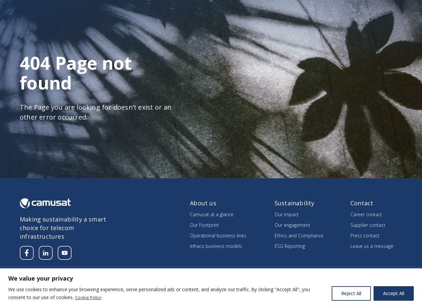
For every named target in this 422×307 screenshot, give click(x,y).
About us (197, 24)
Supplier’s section (357, 9)
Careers (321, 9)
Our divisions (242, 24)
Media (296, 9)
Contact (393, 9)
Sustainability (294, 24)
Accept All (393, 293)
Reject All (351, 293)
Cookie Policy (89, 297)
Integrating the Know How (364, 24)
